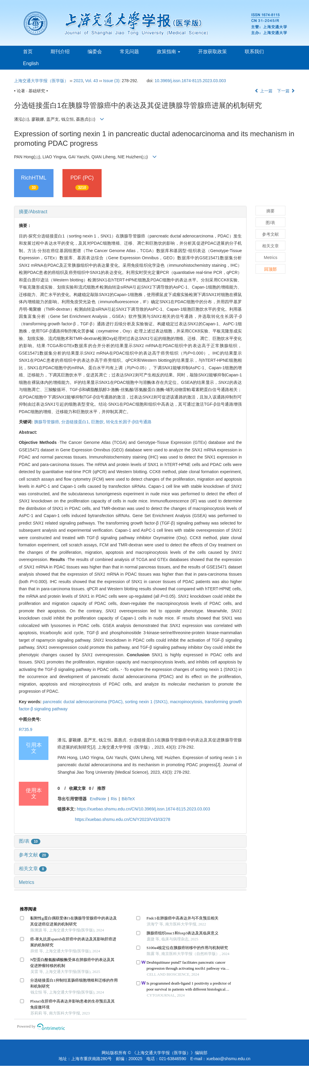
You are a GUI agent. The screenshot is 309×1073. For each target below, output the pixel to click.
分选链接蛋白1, (76, 421)
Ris (114, 798)
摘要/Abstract (33, 211)
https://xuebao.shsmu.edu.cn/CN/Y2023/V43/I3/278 (122, 819)
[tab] (130, 211)
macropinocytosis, (187, 701)
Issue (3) (111, 80)
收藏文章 (77, 788)
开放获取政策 (212, 51)
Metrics (26, 882)
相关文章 (33, 868)
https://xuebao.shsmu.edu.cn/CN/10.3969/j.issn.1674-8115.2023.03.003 (143, 809)
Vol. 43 (91, 80)
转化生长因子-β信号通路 (129, 421)
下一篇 (286, 90)
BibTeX (128, 798)
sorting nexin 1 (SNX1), (147, 701)
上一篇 (264, 90)
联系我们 (254, 51)
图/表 (29, 841)
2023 (78, 80)
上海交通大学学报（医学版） (41, 80)
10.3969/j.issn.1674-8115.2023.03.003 (190, 80)
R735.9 (25, 729)
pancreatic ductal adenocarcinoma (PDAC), (84, 701)
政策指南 (168, 51)
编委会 (95, 51)
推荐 (101, 788)
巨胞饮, (98, 421)
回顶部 (270, 269)
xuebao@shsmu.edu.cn (228, 1058)
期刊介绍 (60, 51)
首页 (28, 51)
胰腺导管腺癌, (48, 421)
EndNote (98, 798)
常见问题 (129, 51)
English (31, 63)
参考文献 (34, 854)
